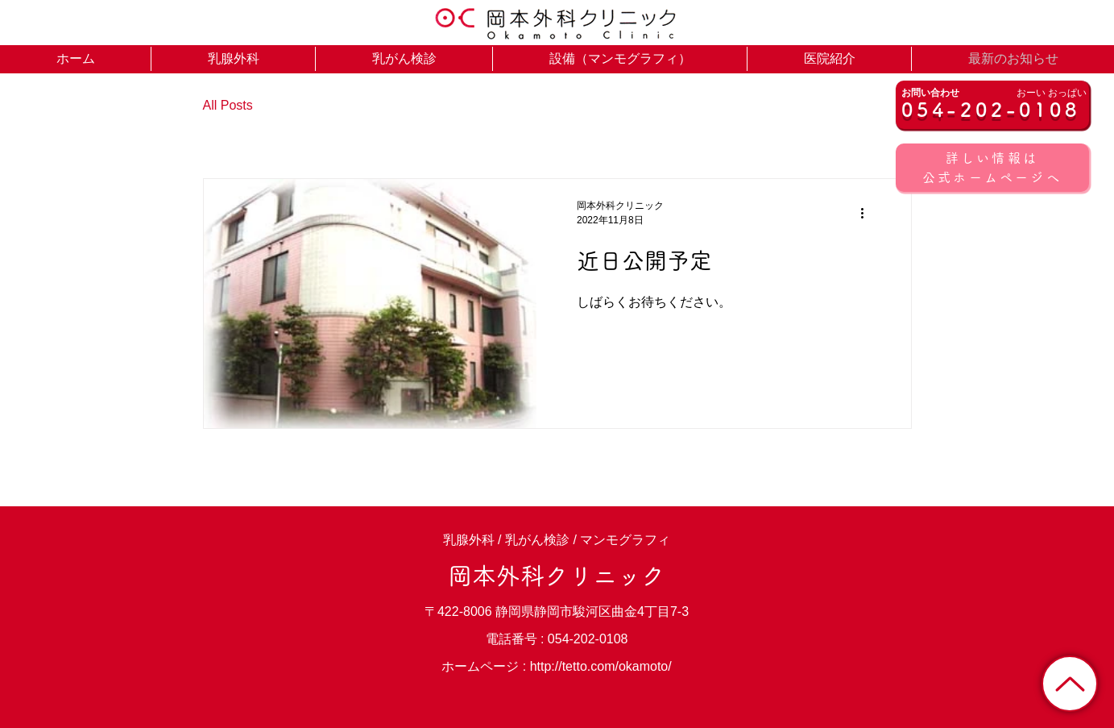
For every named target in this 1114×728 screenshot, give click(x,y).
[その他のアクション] (868, 213)
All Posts (228, 105)
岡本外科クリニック (556, 576)
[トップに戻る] (1070, 683)
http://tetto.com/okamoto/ (601, 666)
